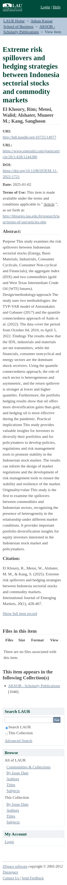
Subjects (13, 790)
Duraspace (10, 872)
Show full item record (20, 613)
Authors (12, 779)
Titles (10, 784)
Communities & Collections (28, 767)
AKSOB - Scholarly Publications (34, 685)
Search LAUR (18, 727)
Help (56, 7)
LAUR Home (14, 21)
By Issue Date (17, 773)
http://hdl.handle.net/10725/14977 (29, 137)
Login (45, 7)
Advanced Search (18, 740)
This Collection (19, 733)
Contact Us (11, 878)
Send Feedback (33, 878)
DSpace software (15, 866)
